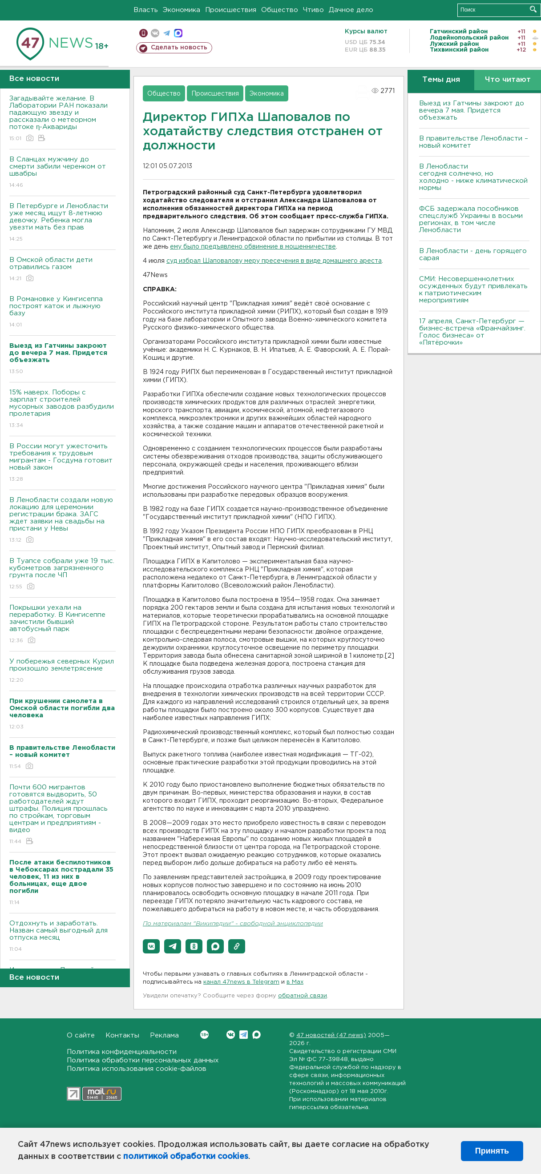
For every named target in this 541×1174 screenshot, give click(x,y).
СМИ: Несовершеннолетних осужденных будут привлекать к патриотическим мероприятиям (473, 289)
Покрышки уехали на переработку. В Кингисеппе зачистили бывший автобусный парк (62, 624)
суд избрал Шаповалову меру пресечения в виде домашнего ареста (274, 261)
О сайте (81, 1035)
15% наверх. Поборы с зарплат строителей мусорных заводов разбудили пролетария (62, 409)
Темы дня (441, 79)
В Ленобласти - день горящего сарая (473, 254)
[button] (151, 946)
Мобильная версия (143, 33)
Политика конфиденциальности (122, 1052)
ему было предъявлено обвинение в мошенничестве (253, 246)
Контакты (122, 1035)
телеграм (166, 33)
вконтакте (155, 33)
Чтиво (313, 10)
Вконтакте (204, 1034)
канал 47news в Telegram (241, 982)
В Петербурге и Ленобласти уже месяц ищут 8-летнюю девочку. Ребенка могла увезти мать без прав (62, 223)
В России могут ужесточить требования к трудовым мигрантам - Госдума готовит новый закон (62, 463)
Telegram (243, 1034)
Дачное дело (351, 10)
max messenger (178, 33)
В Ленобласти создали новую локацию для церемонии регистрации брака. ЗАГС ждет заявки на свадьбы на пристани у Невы (62, 520)
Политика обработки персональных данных (143, 1060)
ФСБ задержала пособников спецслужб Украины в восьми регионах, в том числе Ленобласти (471, 219)
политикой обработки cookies (185, 1156)
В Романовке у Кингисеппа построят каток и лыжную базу (62, 312)
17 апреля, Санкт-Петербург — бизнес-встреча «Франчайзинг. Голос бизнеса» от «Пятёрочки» (472, 332)
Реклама (164, 1035)
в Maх (295, 982)
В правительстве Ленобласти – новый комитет (473, 142)
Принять (492, 1150)
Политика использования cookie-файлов (136, 1069)
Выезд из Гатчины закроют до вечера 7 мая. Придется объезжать (471, 111)
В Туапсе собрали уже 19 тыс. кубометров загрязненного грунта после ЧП (62, 574)
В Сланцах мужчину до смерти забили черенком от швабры (62, 173)
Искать (533, 9)
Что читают (508, 79)
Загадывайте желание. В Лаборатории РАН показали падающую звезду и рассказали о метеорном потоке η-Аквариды (62, 119)
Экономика (181, 10)
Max (256, 1034)
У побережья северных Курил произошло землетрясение (62, 671)
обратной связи (302, 995)
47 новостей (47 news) (331, 1035)
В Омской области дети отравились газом (62, 269)
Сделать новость (179, 47)
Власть (145, 10)
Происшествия (230, 10)
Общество (279, 10)
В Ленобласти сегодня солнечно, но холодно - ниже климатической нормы (473, 177)
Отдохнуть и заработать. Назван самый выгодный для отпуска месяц (62, 937)
